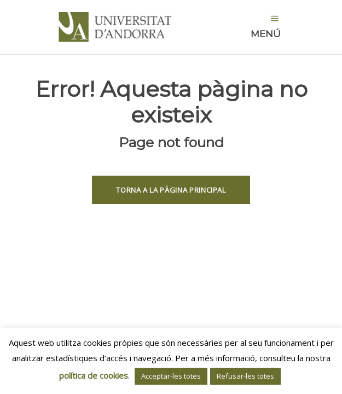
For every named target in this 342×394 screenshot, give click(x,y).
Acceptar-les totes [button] (171, 376)
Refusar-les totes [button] (245, 376)
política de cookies (93, 375)
